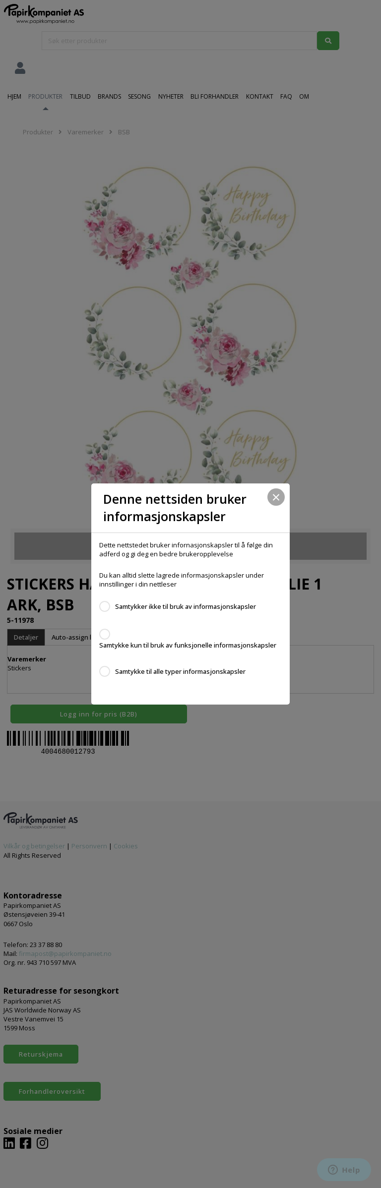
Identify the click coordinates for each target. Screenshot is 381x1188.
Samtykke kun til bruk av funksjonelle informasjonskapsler (187, 645)
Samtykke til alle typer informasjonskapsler (180, 671)
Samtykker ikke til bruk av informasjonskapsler (185, 606)
